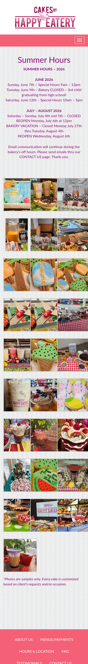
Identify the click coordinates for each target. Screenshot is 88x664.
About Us (23, 639)
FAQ (65, 651)
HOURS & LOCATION (36, 651)
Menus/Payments (56, 639)
